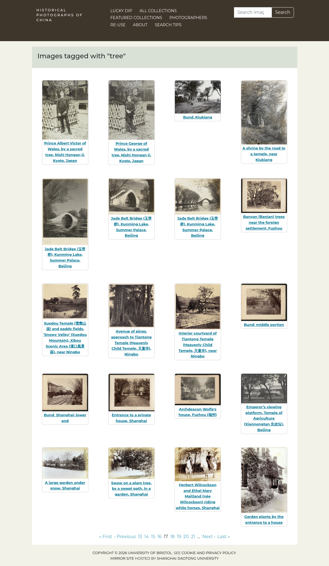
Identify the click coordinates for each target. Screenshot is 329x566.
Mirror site (122, 558)
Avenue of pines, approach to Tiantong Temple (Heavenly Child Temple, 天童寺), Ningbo (131, 342)
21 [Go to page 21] (193, 536)
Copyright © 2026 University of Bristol (132, 553)
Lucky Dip (121, 10)
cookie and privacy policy (208, 553)
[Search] (253, 12)
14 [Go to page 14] (146, 536)
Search (282, 12)
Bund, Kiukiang (197, 117)
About (140, 24)
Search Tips (168, 24)
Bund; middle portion (264, 324)
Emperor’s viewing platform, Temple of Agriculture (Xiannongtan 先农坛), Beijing (264, 418)
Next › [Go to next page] (208, 536)
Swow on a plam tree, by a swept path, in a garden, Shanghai (131, 489)
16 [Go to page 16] (159, 536)
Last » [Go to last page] (223, 536)
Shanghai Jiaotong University (188, 558)
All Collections (158, 10)
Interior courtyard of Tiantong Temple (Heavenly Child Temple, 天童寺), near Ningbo (197, 344)
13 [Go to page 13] (140, 536)
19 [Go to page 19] (179, 536)
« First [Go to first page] (105, 536)
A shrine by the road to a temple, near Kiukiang (264, 154)
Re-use (118, 24)
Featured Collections (136, 17)
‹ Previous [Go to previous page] (125, 536)
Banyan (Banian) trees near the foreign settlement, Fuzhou (264, 222)
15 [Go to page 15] (153, 536)
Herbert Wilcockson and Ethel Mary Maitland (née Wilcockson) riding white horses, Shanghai (198, 496)
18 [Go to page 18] (172, 536)
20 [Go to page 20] (186, 536)
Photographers (188, 17)
